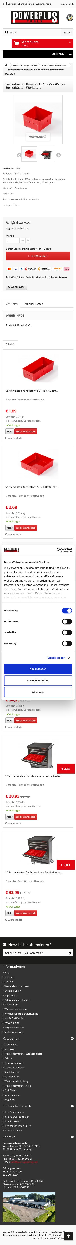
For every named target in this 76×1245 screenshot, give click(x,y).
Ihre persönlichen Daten (17, 1125)
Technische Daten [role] (33, 303)
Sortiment (62, 54)
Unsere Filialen (12, 990)
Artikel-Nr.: (9, 168)
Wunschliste (16, 286)
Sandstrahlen (11, 1071)
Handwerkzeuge (13, 1062)
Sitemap (43, 1232)
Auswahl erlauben (38, 680)
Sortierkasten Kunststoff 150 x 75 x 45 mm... (31, 390)
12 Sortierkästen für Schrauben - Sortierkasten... (34, 776)
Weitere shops (43, 3)
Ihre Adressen (12, 1121)
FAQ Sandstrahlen (14, 1027)
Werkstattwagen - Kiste (17, 1085)
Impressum (10, 995)
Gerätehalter (11, 1076)
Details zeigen (56, 657)
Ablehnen (38, 691)
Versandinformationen (16, 986)
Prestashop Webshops (62, 1232)
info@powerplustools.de (24, 1161)
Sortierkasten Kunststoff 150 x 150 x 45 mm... (32, 486)
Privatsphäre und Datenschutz (21, 1013)
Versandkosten (20, 228)
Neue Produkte (12, 1094)
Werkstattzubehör (14, 1067)
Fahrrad (9, 1058)
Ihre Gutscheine (13, 1130)
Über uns (22, 3)
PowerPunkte (59, 277)
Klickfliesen (10, 1090)
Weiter (58, 155)
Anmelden (66, 3)
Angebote (9, 1099)
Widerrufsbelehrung (15, 1008)
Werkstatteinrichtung (16, 1081)
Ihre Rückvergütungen (16, 1116)
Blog (31, 3)
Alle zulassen (38, 668)
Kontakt (11, 3)
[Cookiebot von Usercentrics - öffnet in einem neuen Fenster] (56, 550)
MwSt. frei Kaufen (14, 1018)
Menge (10, 235)
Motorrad (9, 1049)
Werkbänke (10, 1044)
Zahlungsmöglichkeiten (17, 999)
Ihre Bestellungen (14, 1111)
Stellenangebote (13, 1031)
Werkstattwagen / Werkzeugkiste (23, 1053)
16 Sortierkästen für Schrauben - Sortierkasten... (34, 872)
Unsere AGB (11, 1004)
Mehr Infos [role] (11, 303)
